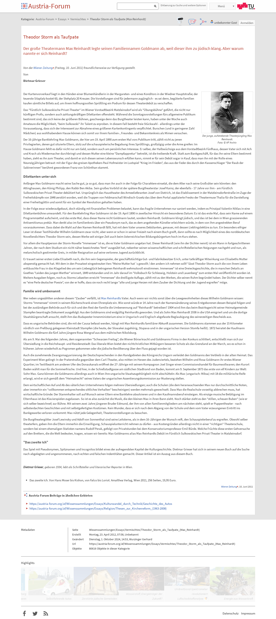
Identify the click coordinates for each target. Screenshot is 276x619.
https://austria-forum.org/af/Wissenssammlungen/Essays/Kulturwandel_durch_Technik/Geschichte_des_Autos (100, 504)
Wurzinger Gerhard (140, 539)
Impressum (248, 613)
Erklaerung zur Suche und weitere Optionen (183, 5)
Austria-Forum (49, 6)
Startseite (24, 6)
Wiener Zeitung (43, 68)
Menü (221, 6)
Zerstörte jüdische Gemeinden (99, 598)
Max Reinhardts (111, 298)
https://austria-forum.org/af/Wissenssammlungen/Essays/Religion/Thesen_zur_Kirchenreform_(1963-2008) (98, 508)
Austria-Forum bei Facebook (24, 613)
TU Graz (246, 6)
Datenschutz (230, 613)
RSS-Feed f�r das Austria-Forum (45, 613)
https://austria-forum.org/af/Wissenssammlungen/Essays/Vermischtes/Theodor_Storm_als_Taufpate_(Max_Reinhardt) (162, 544)
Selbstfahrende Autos (59, 598)
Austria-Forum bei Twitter (35, 613)
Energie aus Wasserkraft (238, 598)
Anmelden (247, 23)
